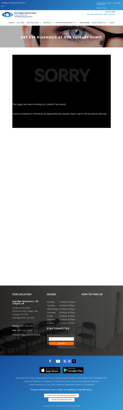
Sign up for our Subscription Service (61, 395)
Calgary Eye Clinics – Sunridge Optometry (109, 4)
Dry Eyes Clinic (33, 23)
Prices (11, 23)
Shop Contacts (98, 23)
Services (47, 23)
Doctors (20, 23)
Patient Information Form (61, 400)
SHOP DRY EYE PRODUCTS (65, 23)
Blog (112, 23)
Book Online (101, 8)
